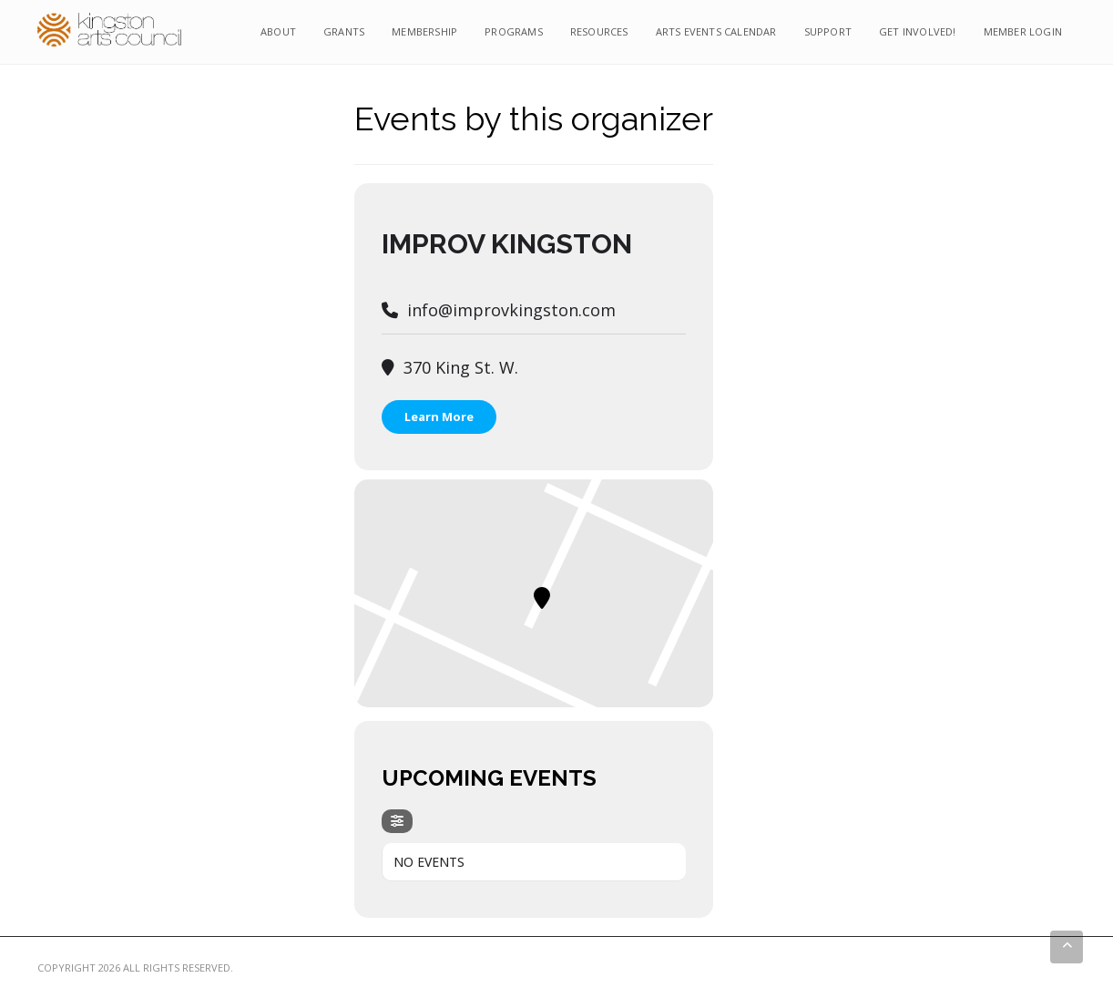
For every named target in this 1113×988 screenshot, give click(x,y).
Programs (514, 31)
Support (828, 31)
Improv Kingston (507, 244)
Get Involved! (917, 31)
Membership (424, 31)
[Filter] (397, 821)
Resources (599, 31)
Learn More (439, 416)
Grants (343, 31)
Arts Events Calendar (716, 31)
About (278, 31)
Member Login (1023, 31)
